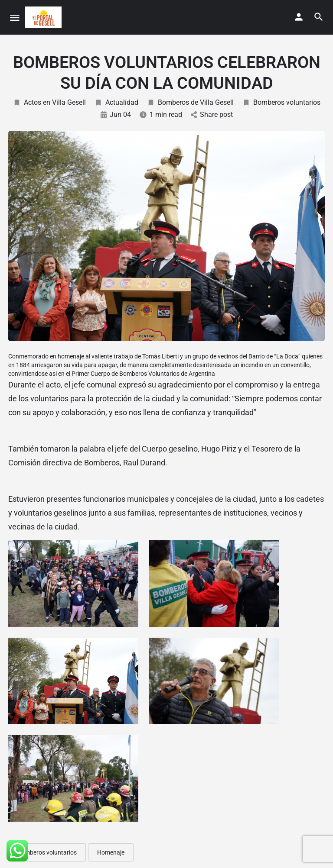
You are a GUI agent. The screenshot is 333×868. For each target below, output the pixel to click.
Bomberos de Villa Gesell (190, 102)
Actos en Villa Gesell (49, 102)
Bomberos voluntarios (281, 102)
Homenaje (110, 852)
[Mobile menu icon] (15, 17)
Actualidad (116, 102)
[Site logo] (44, 17)
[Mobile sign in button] (298, 17)
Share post (212, 114)
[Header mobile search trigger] (318, 17)
